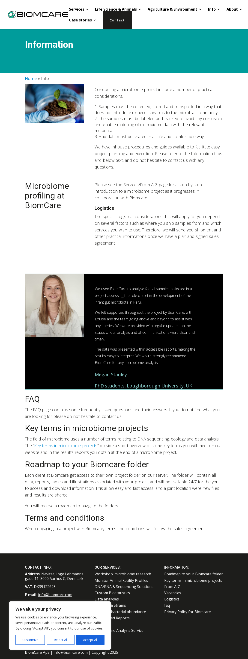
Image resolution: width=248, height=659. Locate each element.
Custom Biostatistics (112, 592)
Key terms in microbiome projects (65, 445)
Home (31, 78)
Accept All (90, 640)
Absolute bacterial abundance (120, 611)
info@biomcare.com (55, 594)
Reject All (61, 640)
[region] (60, 625)
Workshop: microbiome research (123, 573)
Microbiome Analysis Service (119, 630)
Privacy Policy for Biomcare (187, 611)
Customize (30, 640)
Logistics (171, 599)
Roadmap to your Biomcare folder (193, 573)
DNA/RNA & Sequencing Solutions (124, 586)
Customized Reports (112, 618)
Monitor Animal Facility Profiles (121, 580)
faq (167, 605)
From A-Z (172, 586)
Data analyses (107, 599)
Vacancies (172, 592)
